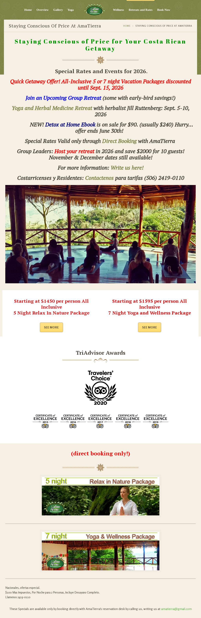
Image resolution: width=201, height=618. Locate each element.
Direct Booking (119, 141)
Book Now (163, 9)
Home (28, 9)
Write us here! (127, 167)
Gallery (58, 9)
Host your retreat (74, 151)
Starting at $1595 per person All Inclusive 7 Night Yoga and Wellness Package (149, 307)
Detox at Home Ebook (70, 124)
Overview (43, 9)
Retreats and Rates (140, 9)
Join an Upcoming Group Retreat (63, 97)
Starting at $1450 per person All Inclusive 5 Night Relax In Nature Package (51, 307)
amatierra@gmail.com (176, 609)
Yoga (71, 9)
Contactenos (99, 177)
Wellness (118, 9)
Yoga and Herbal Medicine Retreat (52, 108)
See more (51, 327)
